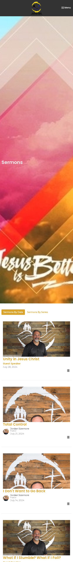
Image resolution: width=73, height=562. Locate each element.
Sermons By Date (13, 312)
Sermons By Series (37, 312)
